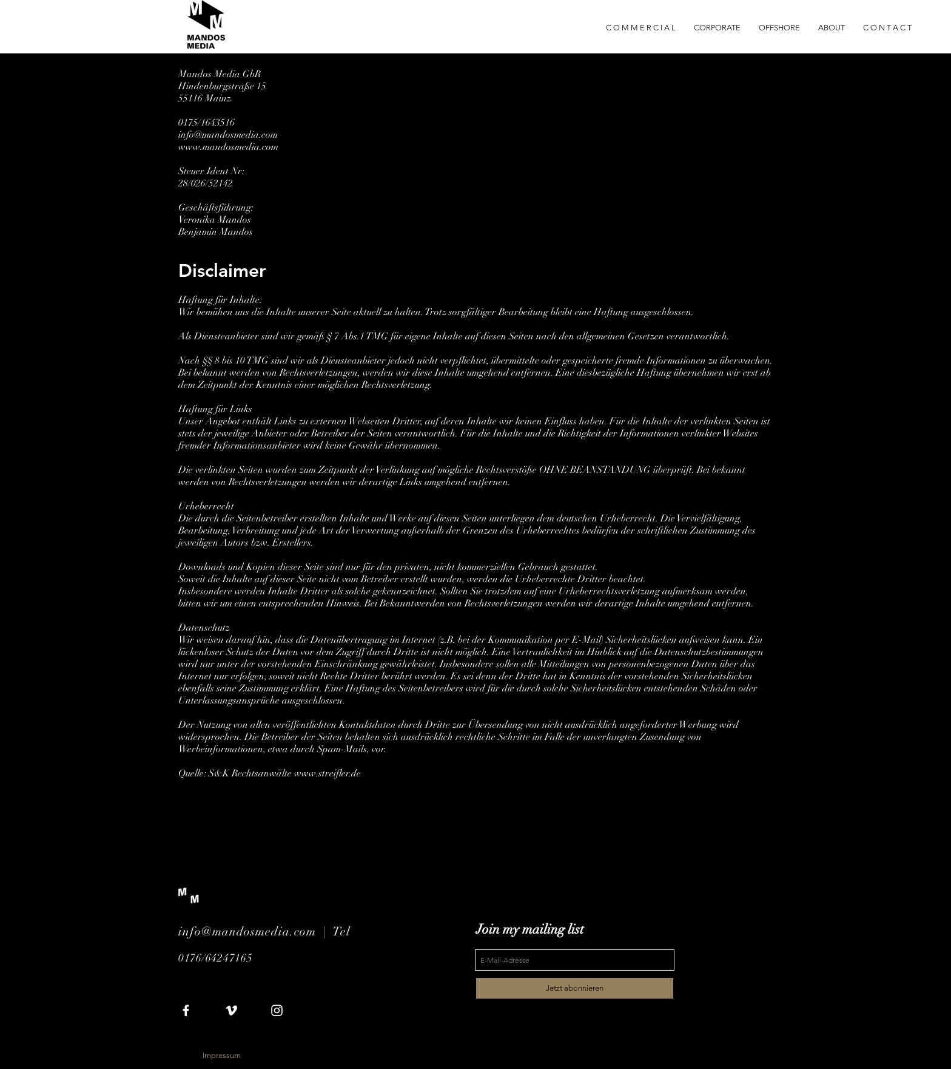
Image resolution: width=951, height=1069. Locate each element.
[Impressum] (221, 1056)
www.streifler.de (327, 773)
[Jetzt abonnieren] (574, 988)
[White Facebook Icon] (185, 1010)
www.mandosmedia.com (228, 147)
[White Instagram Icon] (276, 1010)
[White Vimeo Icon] (231, 1010)
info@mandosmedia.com (228, 135)
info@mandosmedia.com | (255, 931)
